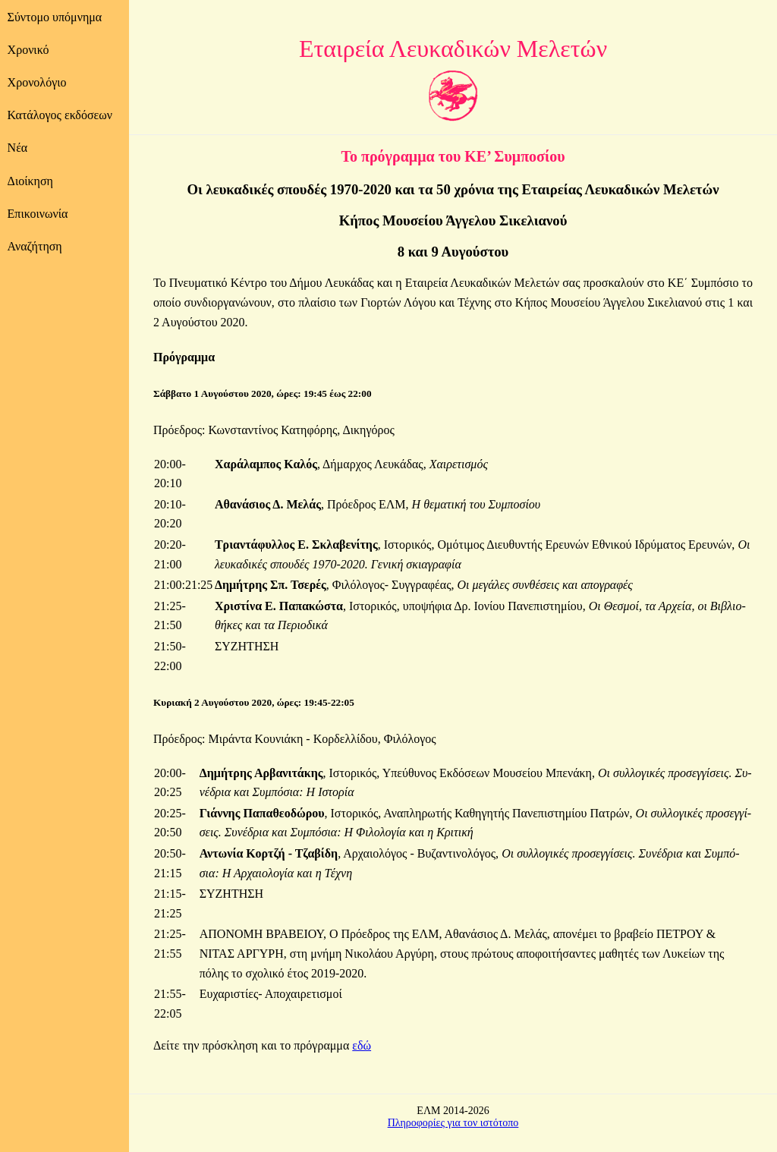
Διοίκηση (30, 181)
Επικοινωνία (38, 213)
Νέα (18, 147)
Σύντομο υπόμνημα (55, 17)
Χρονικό (28, 49)
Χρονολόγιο (37, 82)
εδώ (361, 1045)
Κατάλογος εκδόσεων (60, 115)
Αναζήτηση (35, 246)
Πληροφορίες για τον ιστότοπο (453, 1122)
